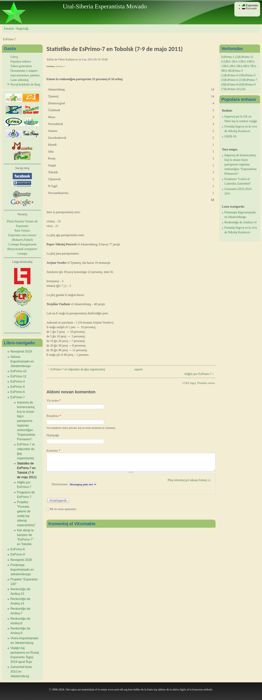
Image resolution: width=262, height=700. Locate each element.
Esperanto (250, 5)
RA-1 (229, 61)
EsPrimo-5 (17, 386)
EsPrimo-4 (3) (233, 75)
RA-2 (227, 66)
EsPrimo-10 (18, 371)
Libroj (14, 56)
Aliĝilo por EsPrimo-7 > (199, 373)
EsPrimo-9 (17, 554)
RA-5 (234, 66)
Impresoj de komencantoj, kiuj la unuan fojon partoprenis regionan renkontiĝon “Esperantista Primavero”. (26, 421)
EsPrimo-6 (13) (234, 79)
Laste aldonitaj (19, 79)
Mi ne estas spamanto (63, 509)
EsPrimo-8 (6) (233, 84)
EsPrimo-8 (17, 549)
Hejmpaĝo (52, 435)
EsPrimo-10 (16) (235, 89)
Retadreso (53, 415)
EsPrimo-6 (17, 392)
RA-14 (245, 61)
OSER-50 (230, 136)
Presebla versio (206, 383)
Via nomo (53, 400)
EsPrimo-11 (18, 376)
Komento (53, 450)
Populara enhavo (20, 61)
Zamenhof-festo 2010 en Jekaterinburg (21, 671)
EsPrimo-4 (17, 381)
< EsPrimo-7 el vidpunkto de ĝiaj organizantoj (76, 369)
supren (138, 369)
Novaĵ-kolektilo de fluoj (25, 84)
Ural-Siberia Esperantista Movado (105, 6)
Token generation (21, 66)
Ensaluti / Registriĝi (16, 28)
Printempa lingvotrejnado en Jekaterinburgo (22, 569)
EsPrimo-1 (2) (230, 56)
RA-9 (226, 70)
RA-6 (241, 66)
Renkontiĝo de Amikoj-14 (240, 222)
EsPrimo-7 (9, 39)
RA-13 (237, 61)
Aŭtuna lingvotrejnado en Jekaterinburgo (22, 361)
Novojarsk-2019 (21, 351)
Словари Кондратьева (22, 244)
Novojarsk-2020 (21, 559)
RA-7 (248, 66)
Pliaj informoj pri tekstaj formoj (187, 480)
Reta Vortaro (22, 230)
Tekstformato (59, 484)
